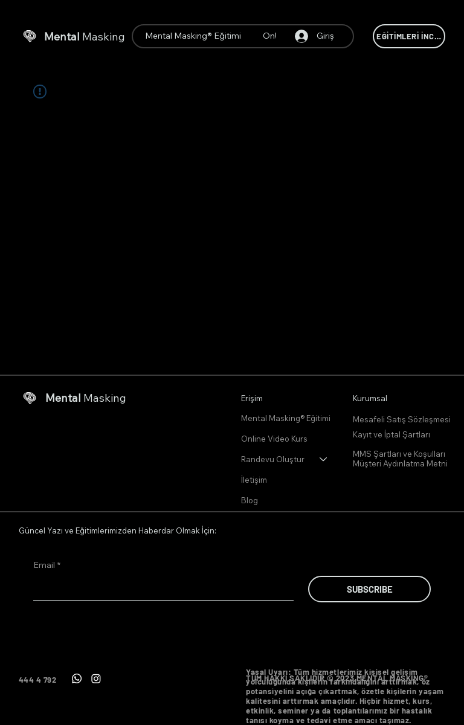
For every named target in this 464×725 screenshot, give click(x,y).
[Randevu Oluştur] (324, 459)
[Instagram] (96, 678)
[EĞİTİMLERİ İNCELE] (409, 36)
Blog (249, 500)
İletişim (254, 480)
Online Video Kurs (274, 438)
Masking (84, 37)
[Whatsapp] (77, 678)
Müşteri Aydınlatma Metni (400, 463)
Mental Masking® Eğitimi (285, 418)
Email (46, 565)
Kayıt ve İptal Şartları (391, 434)
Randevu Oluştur (272, 459)
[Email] (159, 588)
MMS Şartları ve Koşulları (399, 454)
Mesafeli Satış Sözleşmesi (402, 419)
